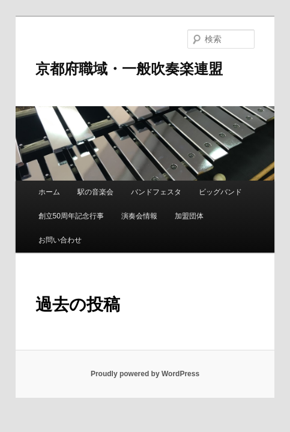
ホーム (49, 192)
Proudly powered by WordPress (145, 374)
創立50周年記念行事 (71, 216)
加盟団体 (189, 216)
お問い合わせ (60, 240)
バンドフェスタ (156, 192)
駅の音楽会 (95, 192)
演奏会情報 (139, 216)
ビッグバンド (220, 192)
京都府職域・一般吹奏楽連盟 (129, 69)
